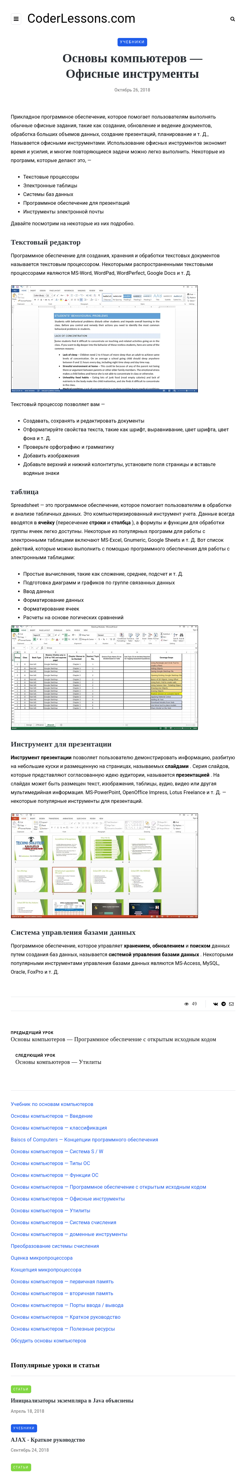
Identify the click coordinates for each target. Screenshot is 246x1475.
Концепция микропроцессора (46, 1270)
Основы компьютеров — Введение (52, 1116)
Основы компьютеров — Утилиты (50, 1211)
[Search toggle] (230, 19)
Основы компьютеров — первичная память (62, 1282)
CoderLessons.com (81, 18)
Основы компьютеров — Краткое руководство (66, 1317)
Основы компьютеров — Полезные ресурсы (63, 1329)
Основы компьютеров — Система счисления (64, 1222)
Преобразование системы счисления (55, 1246)
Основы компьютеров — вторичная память (62, 1293)
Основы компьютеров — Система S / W (57, 1151)
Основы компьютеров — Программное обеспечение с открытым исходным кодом (108, 1187)
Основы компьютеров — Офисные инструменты (68, 1199)
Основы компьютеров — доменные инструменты (69, 1234)
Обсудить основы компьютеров (48, 1341)
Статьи (21, 1389)
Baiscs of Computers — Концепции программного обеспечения (84, 1140)
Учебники (132, 42)
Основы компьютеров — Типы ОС (50, 1163)
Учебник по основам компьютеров (52, 1104)
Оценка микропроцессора (42, 1258)
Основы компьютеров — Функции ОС (55, 1175)
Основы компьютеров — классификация (59, 1128)
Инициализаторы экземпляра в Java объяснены (72, 1401)
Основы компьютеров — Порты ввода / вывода (67, 1305)
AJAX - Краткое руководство (48, 1440)
